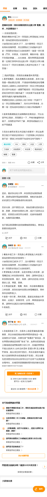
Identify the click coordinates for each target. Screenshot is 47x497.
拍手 (10, 238)
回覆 (39, 238)
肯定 (25, 238)
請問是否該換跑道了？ (15, 447)
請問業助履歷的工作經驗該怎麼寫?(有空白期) (24, 438)
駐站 (25, 8)
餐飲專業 (7, 144)
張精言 (10, 245)
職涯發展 (38, 149)
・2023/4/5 (27, 248)
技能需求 (16, 149)
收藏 (32, 162)
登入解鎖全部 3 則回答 (23, 373)
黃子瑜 (10, 322)
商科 (24, 144)
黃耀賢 (10, 184)
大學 (40, 144)
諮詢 (35, 8)
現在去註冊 (31, 389)
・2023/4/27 (33, 324)
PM (16, 144)
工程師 (6, 149)
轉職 (5, 155)
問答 (5, 8)
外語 (32, 144)
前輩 (15, 8)
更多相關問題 (23, 456)
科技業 (27, 149)
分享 (42, 162)
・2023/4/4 (21, 187)
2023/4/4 (15, 17)
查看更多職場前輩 (25, 472)
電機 (13, 155)
